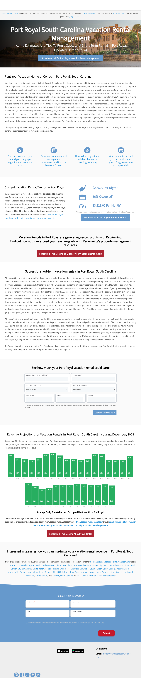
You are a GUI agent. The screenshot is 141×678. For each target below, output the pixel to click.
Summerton (25, 573)
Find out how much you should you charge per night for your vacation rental (20, 161)
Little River (26, 569)
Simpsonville (13, 573)
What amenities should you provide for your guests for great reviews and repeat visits (121, 161)
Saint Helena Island (124, 573)
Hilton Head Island (64, 566)
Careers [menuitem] (82, 673)
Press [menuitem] (90, 673)
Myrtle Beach (34, 566)
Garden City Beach (100, 566)
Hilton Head (129, 566)
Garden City (16, 569)
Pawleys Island (48, 566)
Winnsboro (65, 569)
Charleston (12, 566)
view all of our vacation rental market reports (96, 576)
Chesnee (85, 573)
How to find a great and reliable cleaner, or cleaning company (87, 160)
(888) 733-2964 (74, 20)
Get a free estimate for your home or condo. (105, 218)
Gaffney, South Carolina (63, 576)
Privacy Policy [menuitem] (105, 673)
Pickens (55, 569)
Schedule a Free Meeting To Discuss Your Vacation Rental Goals (70, 254)
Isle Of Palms (74, 573)
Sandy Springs (109, 569)
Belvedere (29, 576)
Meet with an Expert (10, 17)
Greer (99, 569)
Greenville (23, 566)
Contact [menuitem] (96, 673)
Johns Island (37, 573)
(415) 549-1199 (118, 17)
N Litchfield (62, 573)
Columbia (84, 569)
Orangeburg (95, 573)
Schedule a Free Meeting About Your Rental (70, 534)
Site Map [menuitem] (129, 673)
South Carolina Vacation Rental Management (110, 562)
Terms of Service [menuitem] (118, 673)
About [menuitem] (76, 673)
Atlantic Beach (123, 569)
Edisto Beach (38, 569)
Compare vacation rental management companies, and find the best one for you (54, 161)
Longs (48, 569)
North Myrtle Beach (82, 566)
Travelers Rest (108, 573)
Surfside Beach (116, 566)
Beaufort (75, 569)
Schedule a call (89, 17)
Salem (92, 569)
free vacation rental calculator (89, 522)
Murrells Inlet (41, 576)
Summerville (50, 573)
